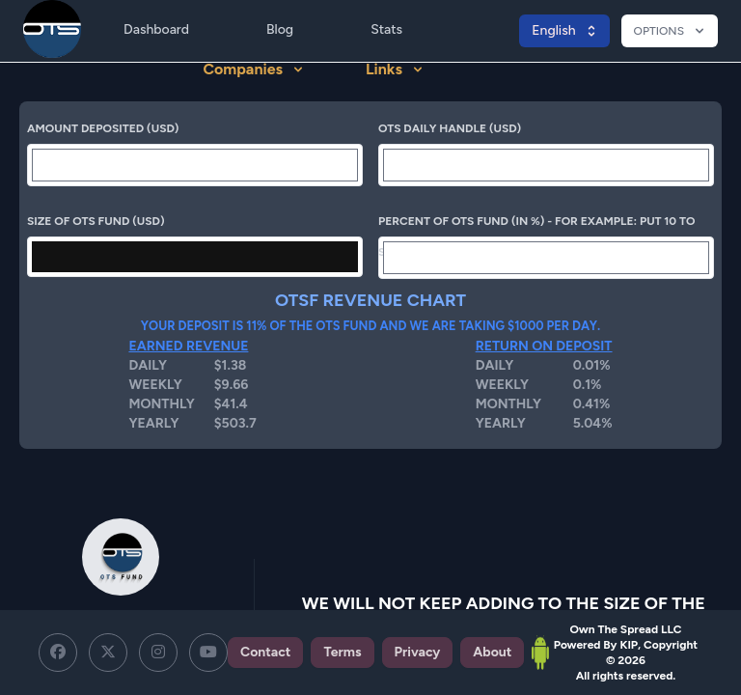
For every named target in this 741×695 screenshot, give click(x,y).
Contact (265, 652)
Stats (386, 29)
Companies (253, 69)
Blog (279, 29)
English (565, 30)
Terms (342, 652)
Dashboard (156, 29)
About (492, 652)
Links (395, 69)
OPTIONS (670, 31)
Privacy (418, 652)
